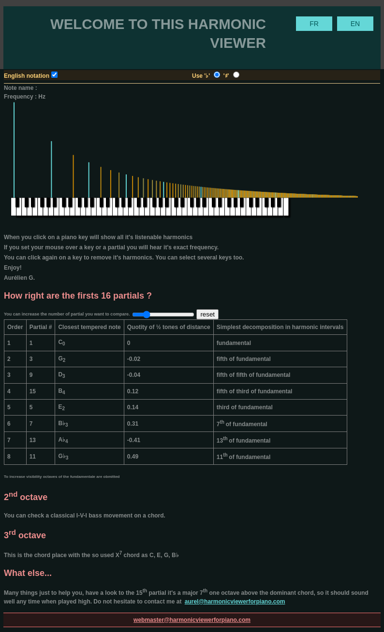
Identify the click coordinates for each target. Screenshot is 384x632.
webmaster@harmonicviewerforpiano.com (192, 620)
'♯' (227, 75)
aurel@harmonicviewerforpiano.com (235, 601)
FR (314, 24)
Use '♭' (201, 75)
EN (355, 24)
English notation (26, 75)
